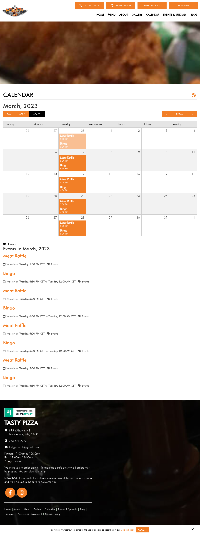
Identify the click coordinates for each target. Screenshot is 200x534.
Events (54, 264)
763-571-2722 (89, 5)
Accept (143, 529)
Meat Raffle (15, 256)
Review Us (183, 5)
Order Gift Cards (152, 5)
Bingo (9, 273)
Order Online (120, 5)
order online (31, 467)
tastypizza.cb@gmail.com (24, 447)
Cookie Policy (127, 529)
